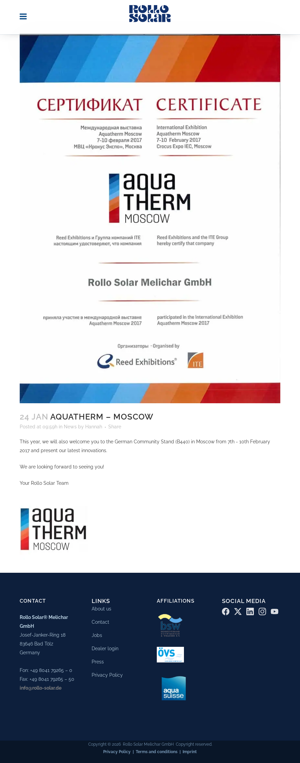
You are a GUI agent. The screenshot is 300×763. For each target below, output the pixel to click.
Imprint (190, 750)
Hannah (93, 426)
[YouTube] (274, 610)
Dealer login (105, 647)
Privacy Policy (107, 673)
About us (101, 607)
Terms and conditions (156, 750)
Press (98, 660)
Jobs (97, 634)
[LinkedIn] (250, 610)
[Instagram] (262, 610)
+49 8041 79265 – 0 (51, 669)
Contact (100, 620)
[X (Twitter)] (238, 610)
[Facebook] (225, 610)
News (70, 426)
